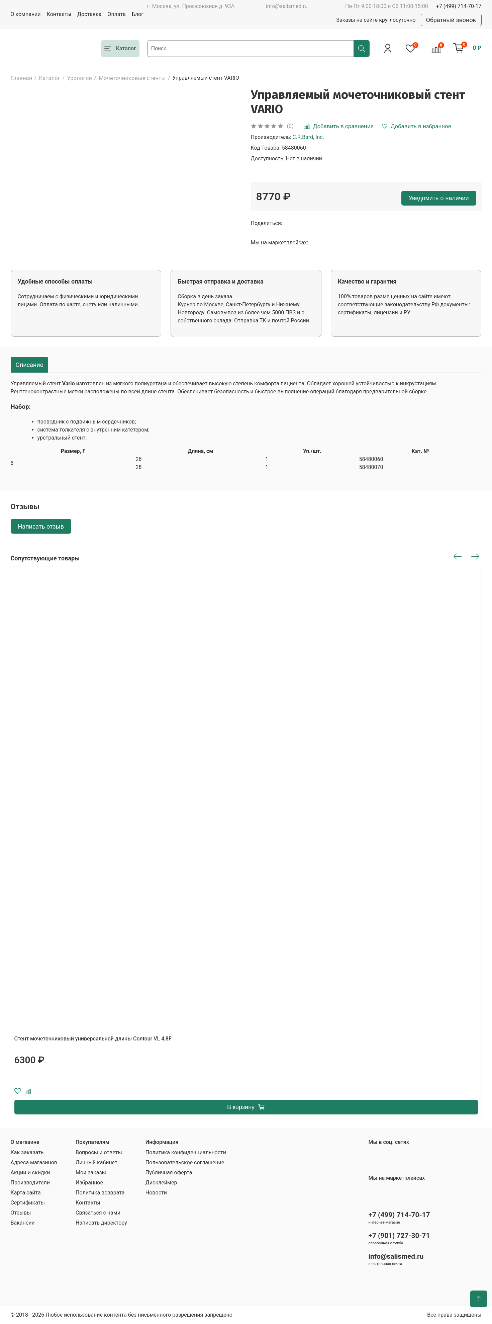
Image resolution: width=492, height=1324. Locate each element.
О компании (26, 14)
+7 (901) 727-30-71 (399, 1236)
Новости (156, 1192)
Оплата (116, 14)
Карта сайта (26, 1192)
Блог (137, 14)
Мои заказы (91, 1172)
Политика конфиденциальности (185, 1152)
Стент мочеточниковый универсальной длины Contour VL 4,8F (93, 1038)
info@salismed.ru (287, 6)
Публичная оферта (168, 1172)
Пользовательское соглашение (184, 1162)
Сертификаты (28, 1202)
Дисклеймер (161, 1182)
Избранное (89, 1182)
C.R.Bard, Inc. (308, 137)
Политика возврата (100, 1192)
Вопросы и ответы (99, 1152)
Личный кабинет (96, 1162)
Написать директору (101, 1223)
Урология (79, 78)
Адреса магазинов (34, 1162)
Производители (30, 1182)
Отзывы (21, 1213)
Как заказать (27, 1152)
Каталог (49, 78)
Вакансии (23, 1223)
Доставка (89, 14)
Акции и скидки (30, 1172)
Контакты (59, 14)
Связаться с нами (98, 1213)
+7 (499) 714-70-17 (459, 6)
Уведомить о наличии (439, 198)
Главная (21, 78)
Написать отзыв (41, 526)
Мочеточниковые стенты (132, 78)
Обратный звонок (451, 19)
